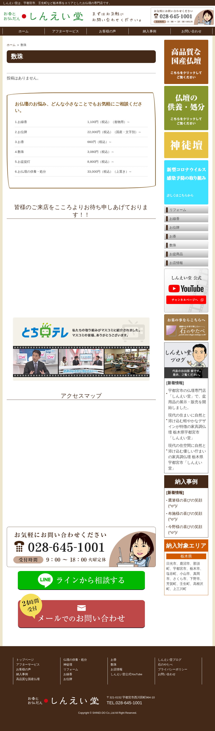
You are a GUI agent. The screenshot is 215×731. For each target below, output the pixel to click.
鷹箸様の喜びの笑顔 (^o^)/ (185, 503)
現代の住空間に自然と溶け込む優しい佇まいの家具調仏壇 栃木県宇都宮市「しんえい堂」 (187, 456)
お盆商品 (176, 254)
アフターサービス (65, 31)
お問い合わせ (191, 31)
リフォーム (177, 210)
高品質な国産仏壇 (28, 679)
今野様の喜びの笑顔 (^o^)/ (185, 530)
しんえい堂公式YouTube (126, 674)
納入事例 (149, 31)
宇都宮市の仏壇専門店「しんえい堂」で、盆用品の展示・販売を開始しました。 (187, 399)
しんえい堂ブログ (169, 659)
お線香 (174, 218)
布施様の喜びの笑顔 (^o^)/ (185, 516)
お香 (172, 236)
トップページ (25, 659)
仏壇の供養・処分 (75, 659)
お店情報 (176, 263)
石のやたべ (165, 664)
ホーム (23, 31)
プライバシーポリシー (172, 669)
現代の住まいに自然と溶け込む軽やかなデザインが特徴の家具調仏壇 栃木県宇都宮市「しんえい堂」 (187, 426)
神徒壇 (67, 664)
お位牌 (174, 227)
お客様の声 (107, 31)
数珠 (172, 245)
